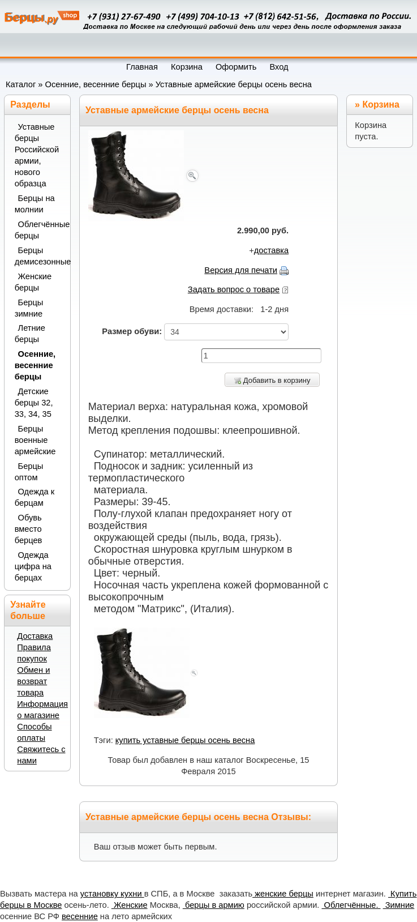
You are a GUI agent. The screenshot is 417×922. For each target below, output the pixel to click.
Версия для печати (240, 270)
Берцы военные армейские (35, 440)
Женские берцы (33, 282)
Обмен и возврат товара (33, 681)
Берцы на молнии (35, 204)
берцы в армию (213, 905)
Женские (129, 905)
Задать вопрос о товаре (234, 289)
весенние (80, 916)
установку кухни (112, 893)
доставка (271, 250)
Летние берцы (30, 333)
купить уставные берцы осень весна (185, 740)
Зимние (399, 905)
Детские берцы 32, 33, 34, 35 (34, 403)
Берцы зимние (29, 308)
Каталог (21, 84)
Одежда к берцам (34, 497)
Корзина (380, 104)
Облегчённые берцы (39, 230)
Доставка (35, 636)
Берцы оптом (29, 472)
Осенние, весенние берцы (96, 84)
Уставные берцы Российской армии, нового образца (37, 155)
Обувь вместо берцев (28, 529)
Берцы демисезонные (39, 256)
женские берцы (282, 893)
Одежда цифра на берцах (33, 566)
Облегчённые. (350, 905)
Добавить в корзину (272, 380)
